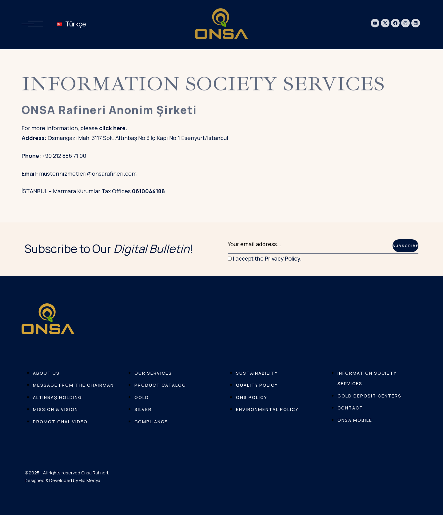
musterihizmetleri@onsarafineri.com (88, 173)
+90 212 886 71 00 (64, 155)
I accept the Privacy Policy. (264, 258)
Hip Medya (89, 480)
